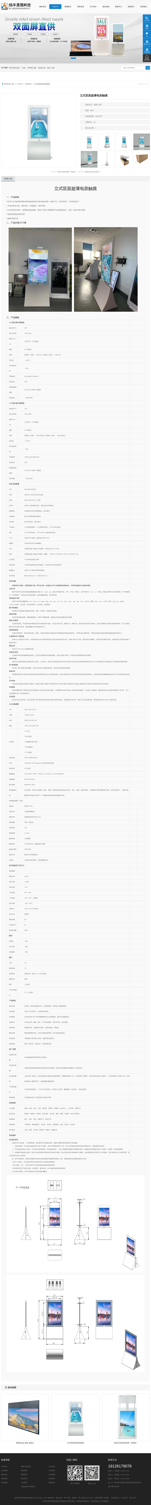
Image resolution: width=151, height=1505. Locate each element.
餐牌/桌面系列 (26, 1466)
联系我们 (143, 7)
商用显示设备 (32, 68)
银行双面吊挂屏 (14, 68)
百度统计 (115, 1498)
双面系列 (28, 84)
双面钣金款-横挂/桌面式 (89, 172)
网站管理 (99, 1498)
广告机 (23, 68)
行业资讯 (52, 1470)
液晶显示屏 (42, 68)
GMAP (124, 1498)
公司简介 (4, 1466)
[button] (73, 58)
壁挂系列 (24, 1478)
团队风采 (4, 1474)
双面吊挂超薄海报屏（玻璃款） (64, 172)
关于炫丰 (93, 7)
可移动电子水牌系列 (28, 1486)
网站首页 (42, 7)
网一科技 (67, 1498)
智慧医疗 (131, 7)
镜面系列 (24, 1474)
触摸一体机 (51, 68)
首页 (13, 84)
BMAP (132, 1498)
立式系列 (24, 1482)
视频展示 (68, 7)
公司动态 (52, 1466)
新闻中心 (118, 7)
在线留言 (52, 1478)
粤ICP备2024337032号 (86, 1498)
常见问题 (52, 1474)
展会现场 (105, 7)
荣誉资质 (80, 7)
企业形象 (4, 1470)
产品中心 (55, 7)
